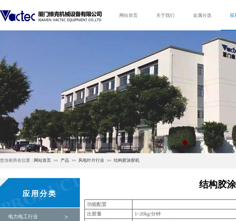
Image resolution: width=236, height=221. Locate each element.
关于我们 (165, 15)
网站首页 (42, 160)
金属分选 (202, 15)
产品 (65, 160)
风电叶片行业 (91, 160)
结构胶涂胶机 (127, 160)
